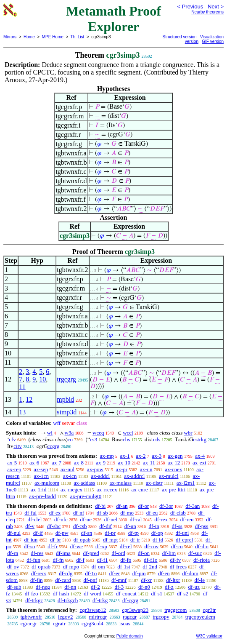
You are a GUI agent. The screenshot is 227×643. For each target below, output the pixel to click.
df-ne (86, 519)
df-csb (80, 526)
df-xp (101, 546)
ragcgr (130, 617)
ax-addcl (100, 476)
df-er (114, 573)
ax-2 (140, 456)
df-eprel (184, 539)
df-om (98, 566)
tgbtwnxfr (31, 617)
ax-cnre (139, 489)
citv (17, 446)
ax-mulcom (46, 483)
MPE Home (52, 37)
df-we (76, 546)
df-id (158, 539)
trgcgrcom (175, 610)
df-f (80, 560)
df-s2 (182, 593)
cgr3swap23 (135, 610)
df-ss (177, 526)
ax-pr (121, 469)
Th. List (77, 37)
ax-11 (149, 462)
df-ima (63, 553)
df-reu (187, 519)
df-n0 (144, 587)
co (70, 439)
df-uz (194, 587)
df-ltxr (173, 580)
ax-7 (56, 462)
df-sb (102, 513)
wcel (128, 433)
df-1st (123, 566)
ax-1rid (39, 489)
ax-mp (107, 456)
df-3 (119, 587)
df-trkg (100, 600)
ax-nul (67, 469)
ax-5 (12, 462)
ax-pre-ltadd (42, 496)
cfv (12, 439)
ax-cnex (173, 469)
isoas (124, 623)
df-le (199, 580)
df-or (143, 506)
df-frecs (178, 566)
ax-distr (154, 483)
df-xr (146, 580)
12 (29, 399)
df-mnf (119, 580)
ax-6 (34, 462)
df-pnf (91, 580)
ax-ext (199, 462)
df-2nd (150, 566)
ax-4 (200, 456)
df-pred (91, 553)
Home (29, 37)
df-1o (91, 573)
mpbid (65, 399)
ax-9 (101, 462)
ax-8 (79, 462)
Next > (216, 6)
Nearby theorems (207, 12)
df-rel (126, 546)
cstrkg (199, 439)
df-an (121, 506)
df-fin (36, 580)
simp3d (67, 412)
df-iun (30, 539)
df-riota (201, 560)
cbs (126, 439)
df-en (163, 573)
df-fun (33, 560)
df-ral (136, 519)
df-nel (110, 519)
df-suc (195, 553)
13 (22, 412)
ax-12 (174, 462)
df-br (55, 539)
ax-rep (14, 469)
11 (22, 386)
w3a (69, 433)
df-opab (82, 539)
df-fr (53, 546)
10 (42, 379)
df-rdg (66, 573)
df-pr (110, 533)
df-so (29, 546)
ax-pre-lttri (173, 489)
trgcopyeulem (200, 617)
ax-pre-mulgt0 (85, 496)
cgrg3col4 (92, 623)
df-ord (119, 553)
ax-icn (70, 476)
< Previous (190, 6)
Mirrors (9, 37)
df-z (169, 587)
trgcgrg (66, 379)
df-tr (135, 539)
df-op (157, 533)
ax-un (146, 469)
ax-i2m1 (186, 483)
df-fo (125, 560)
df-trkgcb (68, 600)
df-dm (202, 546)
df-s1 (157, 593)
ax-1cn (41, 476)
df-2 (95, 587)
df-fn (58, 560)
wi (50, 433)
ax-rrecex (107, 489)
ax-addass (84, 483)
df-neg (43, 587)
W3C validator (209, 636)
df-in (154, 526)
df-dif (105, 526)
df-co (176, 546)
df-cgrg (130, 600)
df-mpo (71, 566)
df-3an (192, 506)
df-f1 (102, 560)
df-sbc (54, 526)
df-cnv (151, 546)
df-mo (127, 513)
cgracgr (29, 623)
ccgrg (54, 446)
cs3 (93, 439)
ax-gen (175, 456)
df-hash (61, 593)
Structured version (180, 37)
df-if (38, 533)
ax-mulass (120, 483)
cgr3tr (209, 610)
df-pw (62, 533)
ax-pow (95, 469)
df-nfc (61, 519)
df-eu (152, 513)
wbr (188, 433)
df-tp (133, 533)
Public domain (129, 636)
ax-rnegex (71, 489)
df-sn (86, 533)
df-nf (78, 513)
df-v (29, 526)
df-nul (14, 533)
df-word (92, 593)
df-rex (161, 519)
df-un (130, 526)
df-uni (182, 533)
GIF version (213, 41)
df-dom (190, 573)
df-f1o (151, 560)
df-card (63, 580)
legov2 (65, 617)
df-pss (202, 526)
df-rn (12, 553)
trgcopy (161, 617)
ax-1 (125, 456)
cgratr (59, 623)
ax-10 (124, 462)
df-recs (38, 573)
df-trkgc (34, 600)
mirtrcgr (98, 617)
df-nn (70, 587)
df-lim (169, 553)
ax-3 (156, 456)
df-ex (55, 513)
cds (156, 439)
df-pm (139, 573)
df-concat (126, 593)
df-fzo (31, 593)
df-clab (178, 513)
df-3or (166, 506)
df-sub (14, 587)
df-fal (30, 513)
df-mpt (110, 539)
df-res (37, 553)
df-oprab (41, 566)
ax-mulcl (168, 476)
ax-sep (41, 469)
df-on (144, 553)
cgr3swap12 (92, 610)
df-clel (34, 519)
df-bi (100, 506)
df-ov (13, 566)
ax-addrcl (134, 476)
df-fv (175, 560)
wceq (98, 433)
